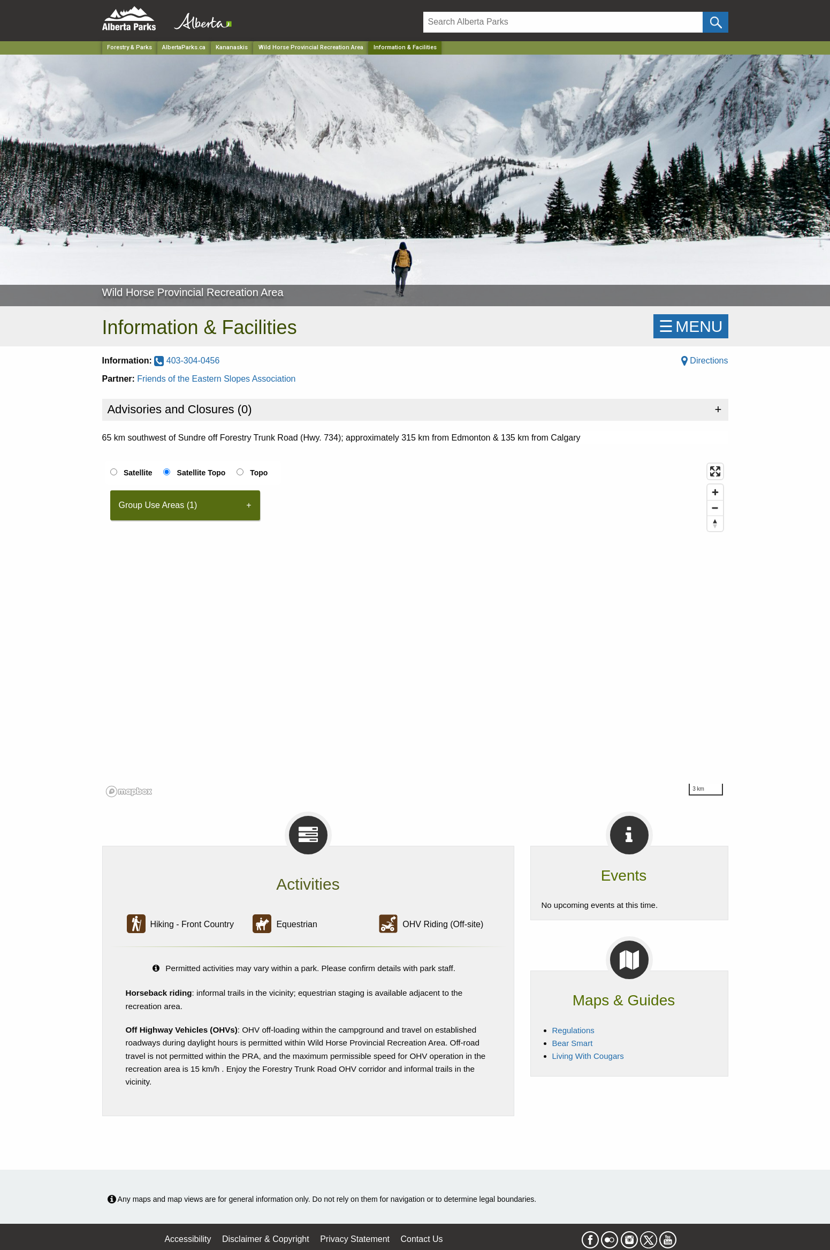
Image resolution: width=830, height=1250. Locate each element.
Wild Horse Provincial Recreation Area (310, 47)
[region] (415, 629)
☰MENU (690, 326)
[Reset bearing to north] (715, 523)
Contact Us (421, 1239)
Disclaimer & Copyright (265, 1239)
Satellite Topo (201, 472)
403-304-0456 (186, 360)
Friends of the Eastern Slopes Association (216, 378)
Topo (259, 472)
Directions (704, 360)
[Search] (563, 22)
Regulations (573, 1030)
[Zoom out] (715, 508)
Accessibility (187, 1239)
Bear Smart (572, 1043)
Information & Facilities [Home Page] (405, 47)
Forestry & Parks (129, 47)
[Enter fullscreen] (715, 471)
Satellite (138, 472)
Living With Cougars (588, 1055)
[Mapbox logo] (129, 791)
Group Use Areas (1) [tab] (158, 505)
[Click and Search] (715, 22)
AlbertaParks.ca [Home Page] (183, 47)
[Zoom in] (715, 492)
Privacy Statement (355, 1239)
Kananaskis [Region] (232, 47)
